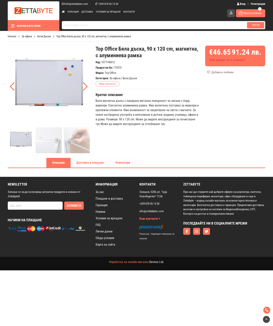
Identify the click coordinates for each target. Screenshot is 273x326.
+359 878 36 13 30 (107, 3)
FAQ (98, 225)
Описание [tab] (58, 162)
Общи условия (105, 238)
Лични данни (104, 231)
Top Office (110, 73)
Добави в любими (220, 72)
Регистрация (258, 3)
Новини (100, 212)
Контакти (129, 11)
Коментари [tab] (123, 162)
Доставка (87, 11)
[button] (85, 86)
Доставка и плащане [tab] (90, 162)
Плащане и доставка (109, 198)
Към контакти (149, 218)
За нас (100, 192)
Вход (241, 3)
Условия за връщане (108, 11)
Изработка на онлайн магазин (129, 262)
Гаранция (73, 11)
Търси (256, 25)
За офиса (114, 78)
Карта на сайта (105, 244)
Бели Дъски (130, 78)
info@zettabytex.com (75, 3)
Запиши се (74, 205)
